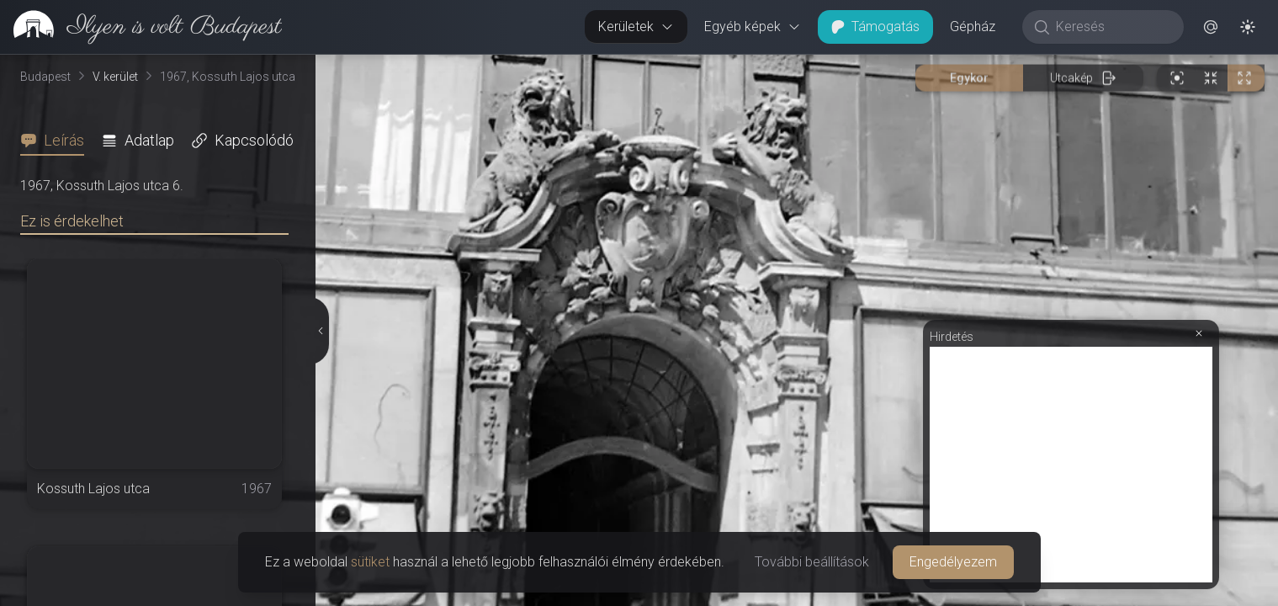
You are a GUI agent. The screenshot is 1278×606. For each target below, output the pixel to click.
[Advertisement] (1071, 464)
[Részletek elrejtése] (319, 330)
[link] (141, 27)
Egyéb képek (752, 27)
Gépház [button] (972, 27)
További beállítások (812, 562)
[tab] (57, 140)
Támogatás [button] (875, 27)
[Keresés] (1112, 27)
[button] (1211, 27)
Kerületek (636, 27)
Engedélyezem (953, 562)
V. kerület (115, 76)
